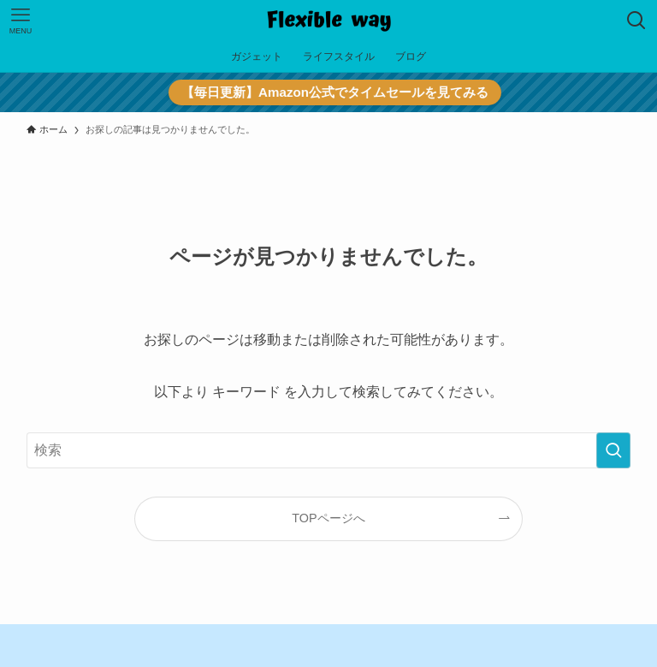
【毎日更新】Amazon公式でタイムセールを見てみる (334, 92)
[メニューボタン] (20, 20)
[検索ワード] (329, 450)
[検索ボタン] (636, 20)
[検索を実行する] (613, 450)
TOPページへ (328, 518)
